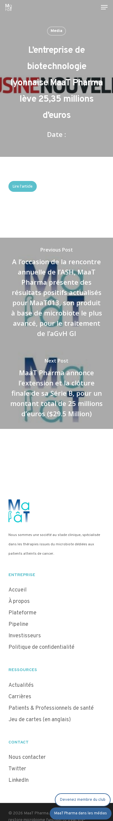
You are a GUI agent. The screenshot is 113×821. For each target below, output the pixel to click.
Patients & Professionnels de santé (51, 708)
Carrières (19, 696)
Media (56, 30)
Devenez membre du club (82, 799)
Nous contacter (27, 757)
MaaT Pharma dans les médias (80, 813)
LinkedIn (18, 780)
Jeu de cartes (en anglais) (39, 719)
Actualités (21, 685)
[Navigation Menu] (104, 7)
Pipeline (18, 624)
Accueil (17, 590)
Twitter (17, 769)
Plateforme (22, 613)
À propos (19, 601)
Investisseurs (24, 635)
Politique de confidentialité (42, 647)
